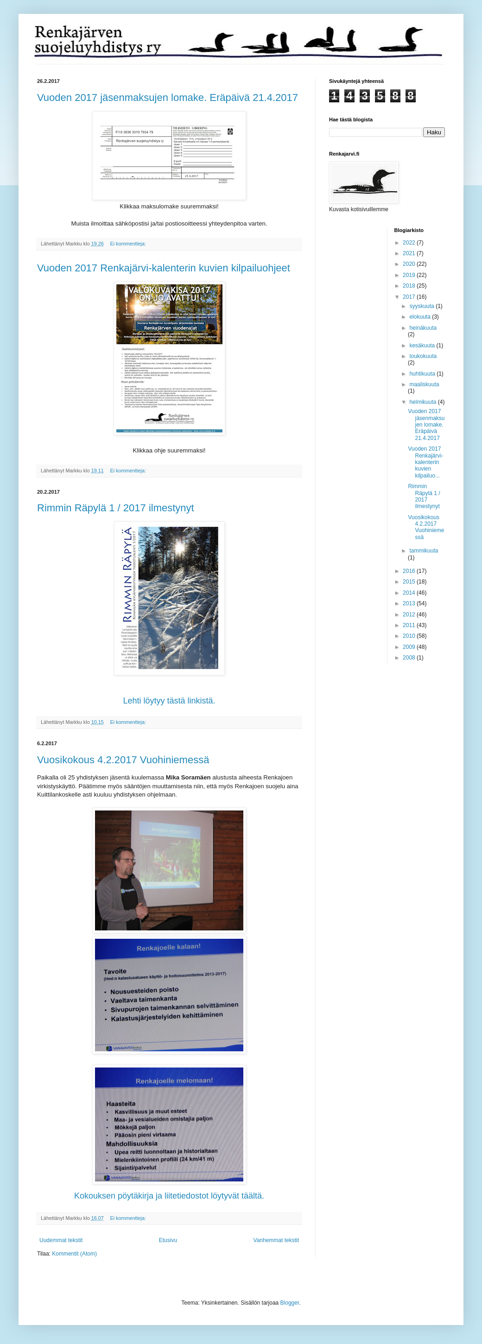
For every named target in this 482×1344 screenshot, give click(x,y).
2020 (410, 264)
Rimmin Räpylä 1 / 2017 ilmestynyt (115, 508)
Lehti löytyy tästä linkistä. (169, 700)
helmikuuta (423, 402)
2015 (410, 581)
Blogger (289, 1303)
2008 (410, 657)
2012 (410, 614)
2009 (410, 647)
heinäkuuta (423, 328)
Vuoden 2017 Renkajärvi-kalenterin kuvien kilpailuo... (425, 462)
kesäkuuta (422, 345)
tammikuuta (423, 550)
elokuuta (420, 317)
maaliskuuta (424, 384)
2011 (410, 625)
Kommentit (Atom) (74, 1253)
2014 (410, 593)
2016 (410, 571)
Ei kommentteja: (128, 243)
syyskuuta (422, 306)
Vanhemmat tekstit (276, 1240)
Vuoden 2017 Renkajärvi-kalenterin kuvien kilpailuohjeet (163, 268)
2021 (410, 253)
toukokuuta (423, 356)
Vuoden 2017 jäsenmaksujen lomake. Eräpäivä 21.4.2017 (167, 97)
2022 (410, 242)
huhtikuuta (423, 374)
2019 (410, 275)
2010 (410, 636)
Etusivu (168, 1240)
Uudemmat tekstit (60, 1240)
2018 (410, 286)
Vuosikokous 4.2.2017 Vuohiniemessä (123, 760)
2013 (410, 603)
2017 (410, 297)
